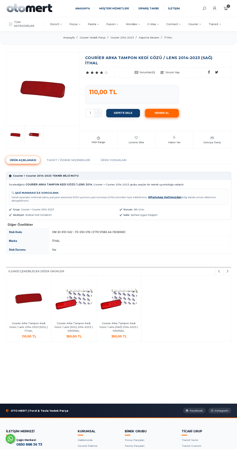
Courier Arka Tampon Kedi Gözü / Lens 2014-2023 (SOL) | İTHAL (28, 327)
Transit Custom (191, 445)
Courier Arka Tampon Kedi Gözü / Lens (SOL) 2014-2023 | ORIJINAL (73, 327)
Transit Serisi (190, 440)
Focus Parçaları (134, 440)
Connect (173, 24)
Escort (56, 24)
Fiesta (93, 24)
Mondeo (133, 24)
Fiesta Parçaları (134, 445)
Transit (215, 24)
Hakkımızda (85, 440)
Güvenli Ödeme (87, 445)
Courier (194, 24)
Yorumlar (147, 72)
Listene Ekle (136, 140)
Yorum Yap (172, 72)
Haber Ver (174, 140)
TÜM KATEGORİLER (21, 24)
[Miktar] (90, 113)
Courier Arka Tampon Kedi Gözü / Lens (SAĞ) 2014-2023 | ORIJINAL (118, 327)
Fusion (112, 24)
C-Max (153, 24)
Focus (74, 24)
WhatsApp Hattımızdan (165, 197)
